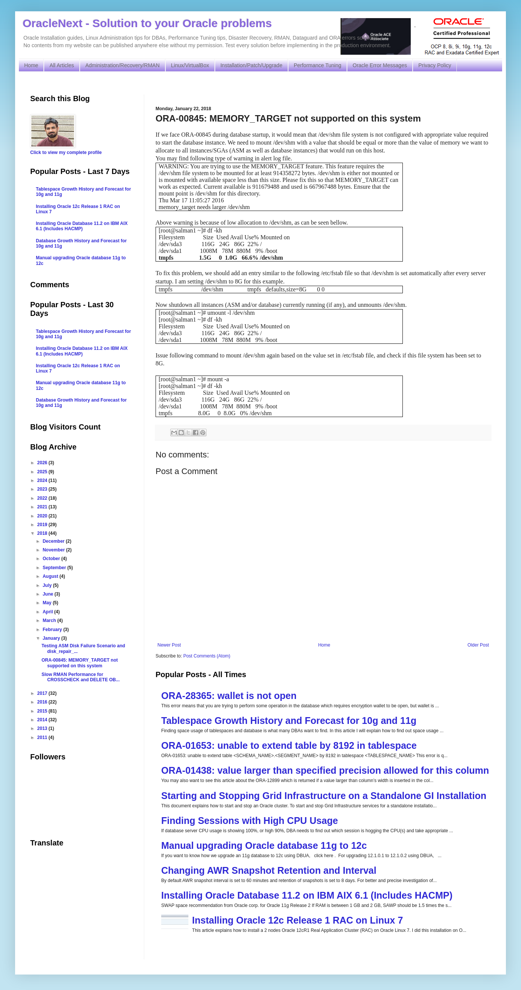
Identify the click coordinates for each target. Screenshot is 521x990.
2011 (43, 737)
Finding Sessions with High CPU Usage (249, 820)
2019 (43, 524)
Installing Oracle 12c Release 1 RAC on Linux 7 (297, 920)
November (54, 550)
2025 (43, 471)
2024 (43, 480)
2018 (43, 533)
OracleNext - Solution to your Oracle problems (147, 23)
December (54, 541)
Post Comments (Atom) (206, 656)
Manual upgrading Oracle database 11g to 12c (264, 845)
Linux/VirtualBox (190, 65)
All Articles (61, 65)
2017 (43, 693)
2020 (43, 516)
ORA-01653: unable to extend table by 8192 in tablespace (289, 745)
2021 (43, 507)
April (48, 611)
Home (31, 65)
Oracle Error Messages (380, 65)
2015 (43, 711)
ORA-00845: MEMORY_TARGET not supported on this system (80, 662)
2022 (43, 498)
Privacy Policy (434, 65)
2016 (43, 702)
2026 (43, 462)
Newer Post (169, 645)
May (48, 602)
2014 (43, 719)
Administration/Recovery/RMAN (122, 65)
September (55, 567)
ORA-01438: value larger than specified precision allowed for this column (325, 770)
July (48, 585)
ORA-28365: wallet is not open (228, 695)
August (51, 576)
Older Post (478, 645)
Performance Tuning (317, 65)
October (52, 558)
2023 (43, 489)
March (50, 620)
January (52, 638)
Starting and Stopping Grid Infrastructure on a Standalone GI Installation (323, 795)
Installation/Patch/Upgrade (251, 65)
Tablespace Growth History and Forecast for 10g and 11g (288, 720)
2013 (43, 728)
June (48, 594)
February (53, 629)
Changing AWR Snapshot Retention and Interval (268, 870)
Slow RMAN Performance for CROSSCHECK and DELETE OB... (81, 677)
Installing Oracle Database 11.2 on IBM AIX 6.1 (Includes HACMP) (307, 895)
